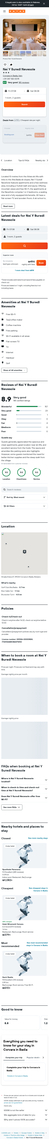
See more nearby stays (38, 838)
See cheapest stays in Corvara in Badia (38, 889)
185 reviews (24, 82)
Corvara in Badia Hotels (15, 1137)
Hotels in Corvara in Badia (17, 1076)
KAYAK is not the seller (26, 1110)
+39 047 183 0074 (11, 78)
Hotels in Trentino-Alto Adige (14, 1135)
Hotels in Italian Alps (35, 1135)
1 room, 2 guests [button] (13, 97)
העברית (31, 5)
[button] (44, 3)
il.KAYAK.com (6, 1133)
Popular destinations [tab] (36, 1057)
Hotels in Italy (40, 1133)
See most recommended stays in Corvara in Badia (37, 944)
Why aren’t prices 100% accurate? (26, 1119)
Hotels (16, 1133)
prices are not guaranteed (13, 1103)
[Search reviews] (27, 489)
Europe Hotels (27, 1133)
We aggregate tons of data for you (26, 1114)
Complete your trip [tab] (13, 1057)
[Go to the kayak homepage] (17, 11)
